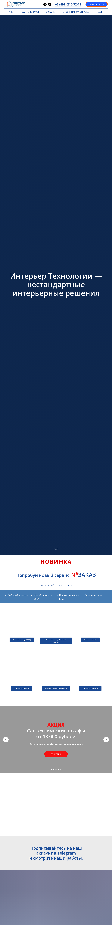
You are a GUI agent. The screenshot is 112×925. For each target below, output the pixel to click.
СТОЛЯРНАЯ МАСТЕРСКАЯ (76, 11)
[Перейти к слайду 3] (56, 769)
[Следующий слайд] (106, 739)
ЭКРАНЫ (50, 11)
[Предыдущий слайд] (6, 739)
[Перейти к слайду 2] (53, 769)
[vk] (49, 4)
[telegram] (45, 4)
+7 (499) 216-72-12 (68, 4)
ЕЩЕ (100, 11)
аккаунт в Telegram (56, 853)
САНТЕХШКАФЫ (30, 11)
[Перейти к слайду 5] (60, 769)
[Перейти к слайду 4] (58, 769)
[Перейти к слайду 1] (51, 769)
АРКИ (11, 11)
